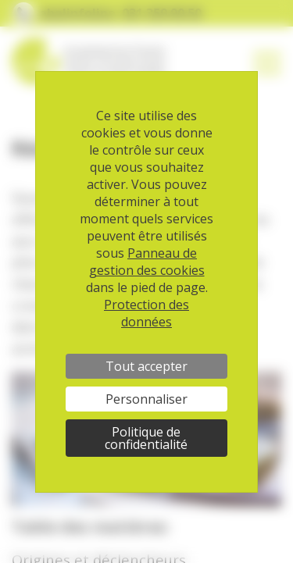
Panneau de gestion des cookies (147, 261)
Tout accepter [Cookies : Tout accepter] (146, 366)
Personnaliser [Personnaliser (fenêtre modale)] (146, 399)
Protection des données (146, 313)
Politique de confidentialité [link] (146, 438)
